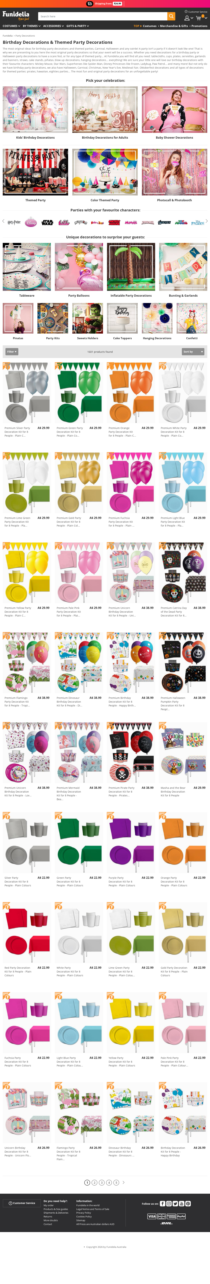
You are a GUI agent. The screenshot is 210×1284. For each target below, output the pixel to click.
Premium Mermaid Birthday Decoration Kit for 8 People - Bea (69, 791)
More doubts (51, 1217)
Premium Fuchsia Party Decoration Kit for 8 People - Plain (121, 519)
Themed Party (35, 198)
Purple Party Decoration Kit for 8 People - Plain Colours (122, 879)
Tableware (26, 293)
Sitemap (80, 1217)
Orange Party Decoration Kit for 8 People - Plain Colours (174, 879)
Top (136, 26)
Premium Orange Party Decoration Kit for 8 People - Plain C (122, 429)
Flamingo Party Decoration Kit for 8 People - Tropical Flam (68, 1151)
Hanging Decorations (157, 335)
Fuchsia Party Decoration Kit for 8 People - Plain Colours (18, 1059)
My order (49, 1202)
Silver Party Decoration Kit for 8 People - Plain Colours (18, 879)
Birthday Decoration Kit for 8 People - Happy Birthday (173, 1149)
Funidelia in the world (88, 1202)
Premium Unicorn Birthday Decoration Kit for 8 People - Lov (18, 789)
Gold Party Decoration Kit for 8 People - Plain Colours (174, 968)
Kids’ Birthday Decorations (35, 135)
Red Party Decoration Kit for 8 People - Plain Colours (18, 968)
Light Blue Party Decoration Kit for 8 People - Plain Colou (70, 1059)
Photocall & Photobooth (174, 198)
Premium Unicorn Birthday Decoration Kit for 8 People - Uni (122, 609)
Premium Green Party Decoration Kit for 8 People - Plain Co (70, 429)
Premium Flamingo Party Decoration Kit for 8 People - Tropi (17, 699)
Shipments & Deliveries (56, 1210)
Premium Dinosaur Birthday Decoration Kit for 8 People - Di (69, 699)
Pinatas (18, 335)
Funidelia (8, 35)
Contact (48, 1221)
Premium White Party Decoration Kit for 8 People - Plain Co (174, 429)
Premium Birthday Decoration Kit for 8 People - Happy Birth (122, 699)
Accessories (52, 26)
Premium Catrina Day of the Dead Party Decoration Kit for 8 (174, 609)
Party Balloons (79, 293)
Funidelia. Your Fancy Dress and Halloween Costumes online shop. (16, 16)
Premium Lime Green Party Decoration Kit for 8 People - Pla (17, 519)
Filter (10, 349)
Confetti (192, 335)
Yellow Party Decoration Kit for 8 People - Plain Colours (122, 1059)
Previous (3, 218)
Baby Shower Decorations (174, 135)
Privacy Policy (83, 1210)
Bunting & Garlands (183, 293)
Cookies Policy (84, 1214)
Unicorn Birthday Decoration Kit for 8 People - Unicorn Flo (18, 1149)
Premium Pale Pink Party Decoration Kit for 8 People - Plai (69, 609)
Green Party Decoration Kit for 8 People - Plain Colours (70, 879)
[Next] (123, 1180)
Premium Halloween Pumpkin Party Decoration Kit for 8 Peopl (173, 701)
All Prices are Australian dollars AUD (95, 1221)
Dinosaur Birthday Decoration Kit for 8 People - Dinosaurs (121, 1149)
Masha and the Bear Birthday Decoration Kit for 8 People (173, 789)
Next (207, 218)
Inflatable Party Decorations (131, 293)
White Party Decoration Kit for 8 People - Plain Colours (70, 968)
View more (13, 68)
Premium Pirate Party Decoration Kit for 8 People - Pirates (121, 789)
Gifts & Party (76, 26)
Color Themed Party (105, 198)
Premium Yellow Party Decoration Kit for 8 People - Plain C (18, 609)
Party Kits (53, 335)
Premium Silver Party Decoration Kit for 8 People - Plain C (17, 429)
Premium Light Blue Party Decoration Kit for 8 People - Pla (173, 519)
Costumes (10, 26)
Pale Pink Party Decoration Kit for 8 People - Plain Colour (174, 1059)
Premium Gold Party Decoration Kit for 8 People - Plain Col (69, 519)
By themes (30, 26)
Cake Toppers (122, 335)
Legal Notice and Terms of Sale (92, 1206)
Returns (48, 1214)
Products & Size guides (56, 1206)
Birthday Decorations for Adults (105, 135)
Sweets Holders (87, 335)
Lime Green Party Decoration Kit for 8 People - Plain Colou (122, 968)
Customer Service (22, 1201)
